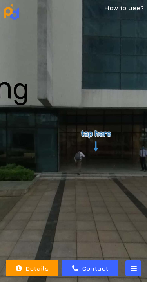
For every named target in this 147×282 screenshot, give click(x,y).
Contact (90, 268)
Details (32, 268)
